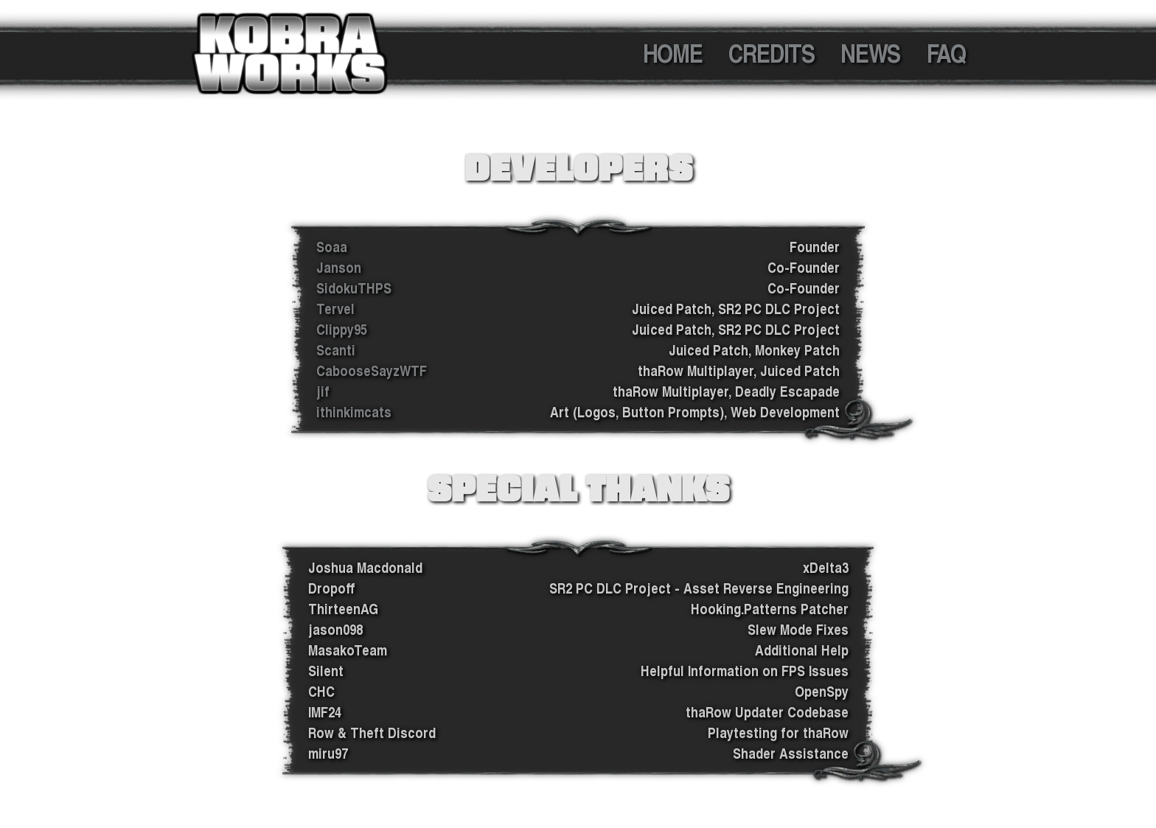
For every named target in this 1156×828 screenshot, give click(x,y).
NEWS (869, 53)
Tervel (335, 309)
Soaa (331, 247)
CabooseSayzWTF (371, 371)
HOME (672, 53)
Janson (338, 267)
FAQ (946, 53)
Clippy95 (341, 329)
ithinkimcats (353, 412)
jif (323, 391)
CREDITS (771, 53)
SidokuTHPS (353, 288)
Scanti (335, 350)
